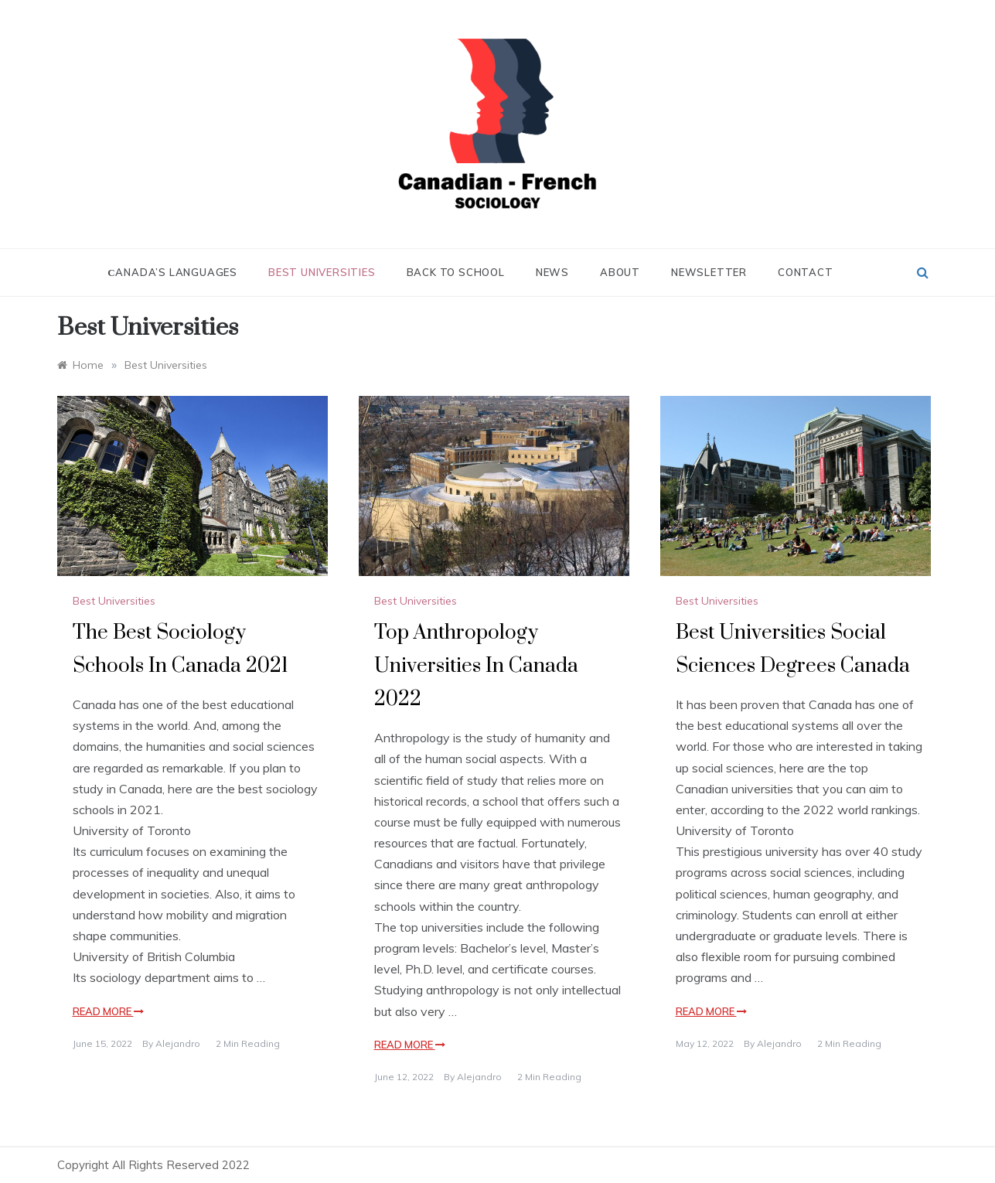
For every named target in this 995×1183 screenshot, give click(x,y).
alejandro (177, 1043)
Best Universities (322, 272)
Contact (805, 272)
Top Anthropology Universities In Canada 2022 (476, 666)
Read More (108, 1011)
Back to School (456, 272)
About (620, 272)
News (552, 272)
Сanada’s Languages (172, 272)
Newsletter (709, 272)
